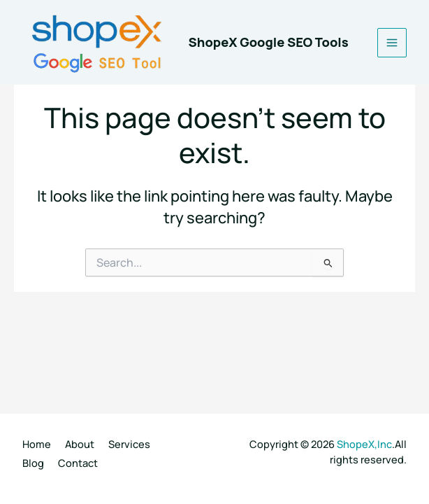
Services (129, 444)
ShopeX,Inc (364, 444)
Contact (78, 463)
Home (36, 444)
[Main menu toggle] (392, 42)
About (79, 444)
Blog (33, 463)
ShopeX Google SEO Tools (269, 42)
